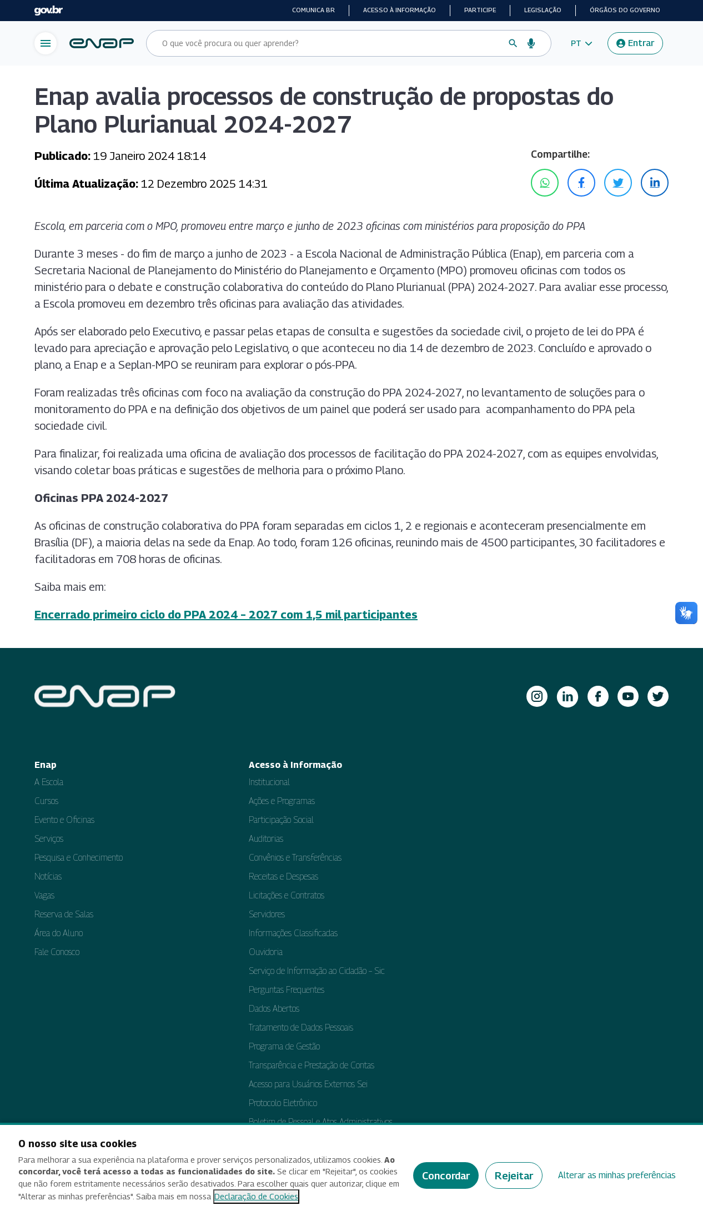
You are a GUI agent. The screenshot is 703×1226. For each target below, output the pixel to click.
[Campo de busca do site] (330, 43)
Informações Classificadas (293, 933)
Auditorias (266, 838)
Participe (480, 10)
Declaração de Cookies (256, 1196)
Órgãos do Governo (625, 10)
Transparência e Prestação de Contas (311, 1065)
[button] (581, 43)
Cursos (46, 801)
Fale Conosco (56, 952)
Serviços (48, 838)
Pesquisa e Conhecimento (78, 857)
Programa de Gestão (284, 1046)
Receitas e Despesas (283, 876)
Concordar (446, 1176)
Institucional (269, 782)
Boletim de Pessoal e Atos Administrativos (321, 1122)
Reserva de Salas (63, 914)
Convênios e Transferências (295, 857)
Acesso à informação (399, 10)
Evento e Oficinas (64, 820)
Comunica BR (313, 10)
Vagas (44, 895)
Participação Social (281, 820)
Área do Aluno (58, 933)
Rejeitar (514, 1176)
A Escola (48, 782)
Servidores (267, 914)
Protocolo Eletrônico (283, 1103)
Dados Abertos (274, 1008)
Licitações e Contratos (286, 895)
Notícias (48, 876)
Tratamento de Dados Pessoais (301, 1027)
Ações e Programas (282, 801)
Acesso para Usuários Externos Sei (308, 1084)
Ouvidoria (266, 952)
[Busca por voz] (531, 43)
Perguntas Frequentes (286, 989)
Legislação (542, 10)
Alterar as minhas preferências (617, 1175)
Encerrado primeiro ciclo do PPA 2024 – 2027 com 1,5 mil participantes (226, 614)
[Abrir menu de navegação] (45, 43)
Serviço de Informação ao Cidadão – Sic (317, 971)
